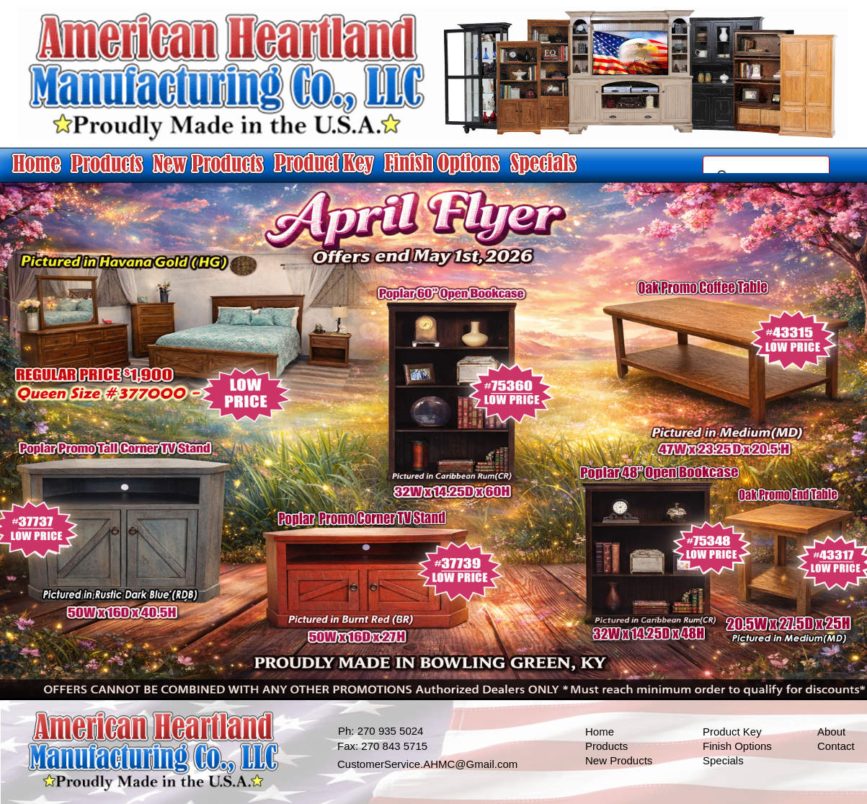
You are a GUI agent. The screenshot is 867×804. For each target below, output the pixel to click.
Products (606, 746)
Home (599, 731)
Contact (836, 746)
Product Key (732, 731)
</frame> (766, 164)
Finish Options (737, 746)
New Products (618, 760)
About (831, 731)
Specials (723, 760)
